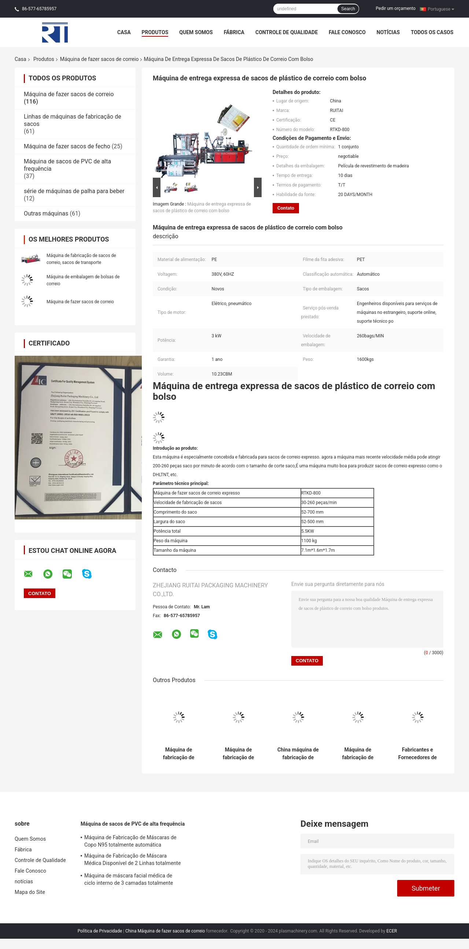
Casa (124, 32)
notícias (388, 32)
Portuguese (441, 8)
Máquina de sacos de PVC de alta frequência (133, 824)
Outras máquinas (46, 213)
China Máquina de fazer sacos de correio (165, 931)
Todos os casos (432, 32)
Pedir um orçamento (396, 8)
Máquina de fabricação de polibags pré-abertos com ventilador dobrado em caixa (357, 754)
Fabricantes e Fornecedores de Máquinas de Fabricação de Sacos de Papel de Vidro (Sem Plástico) (417, 754)
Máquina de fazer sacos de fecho (67, 146)
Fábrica (234, 32)
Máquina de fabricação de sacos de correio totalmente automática (179, 754)
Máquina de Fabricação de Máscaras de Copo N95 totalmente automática (130, 841)
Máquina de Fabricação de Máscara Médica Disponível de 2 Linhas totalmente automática (132, 860)
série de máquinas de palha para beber (74, 191)
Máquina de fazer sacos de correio (99, 59)
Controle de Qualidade (286, 32)
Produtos (155, 32)
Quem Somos (196, 32)
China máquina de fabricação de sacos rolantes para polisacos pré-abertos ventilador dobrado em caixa (298, 754)
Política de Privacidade (100, 931)
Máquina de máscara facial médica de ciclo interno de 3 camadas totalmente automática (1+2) (128, 880)
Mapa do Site (30, 892)
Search (348, 8)
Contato (285, 208)
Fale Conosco (347, 32)
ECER (392, 931)
